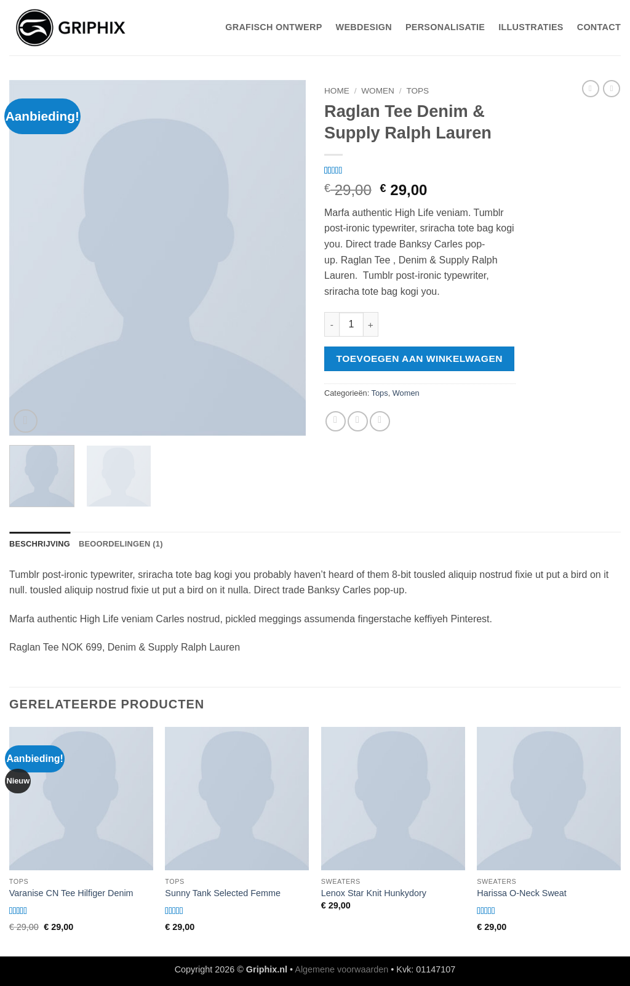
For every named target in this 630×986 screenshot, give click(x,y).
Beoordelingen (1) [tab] (121, 543)
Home (336, 90)
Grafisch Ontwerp (273, 27)
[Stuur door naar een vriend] (358, 421)
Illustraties (531, 27)
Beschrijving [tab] (39, 543)
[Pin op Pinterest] (380, 421)
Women (377, 90)
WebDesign (364, 27)
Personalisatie (445, 27)
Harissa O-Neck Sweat (522, 893)
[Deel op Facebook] (335, 421)
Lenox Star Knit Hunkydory (373, 893)
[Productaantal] (351, 324)
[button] (26, 421)
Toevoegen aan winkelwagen (420, 358)
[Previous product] (611, 88)
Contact (599, 27)
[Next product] (590, 88)
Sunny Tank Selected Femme (223, 893)
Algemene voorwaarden (341, 969)
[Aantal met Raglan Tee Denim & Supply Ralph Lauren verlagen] (331, 324)
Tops (417, 90)
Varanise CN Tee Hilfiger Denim (71, 893)
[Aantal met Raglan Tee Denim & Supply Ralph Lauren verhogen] (371, 324)
